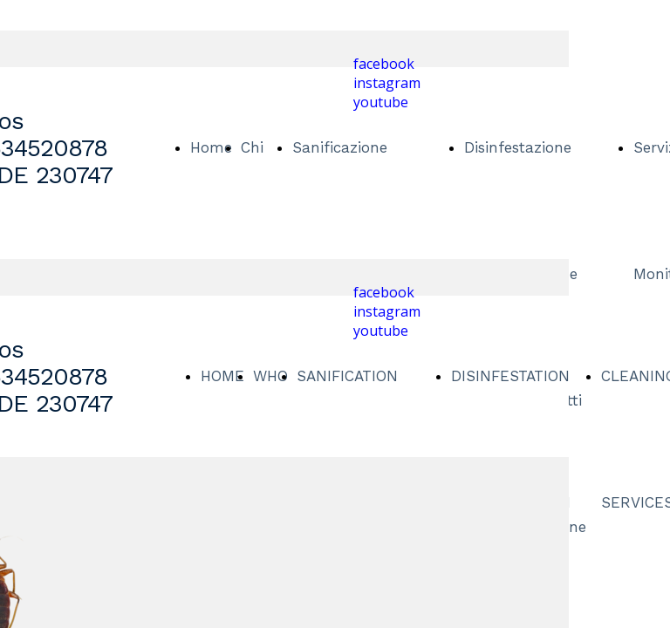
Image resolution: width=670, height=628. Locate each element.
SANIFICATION (347, 376)
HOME (222, 376)
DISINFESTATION (510, 376)
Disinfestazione (517, 147)
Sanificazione (339, 147)
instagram (386, 82)
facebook (383, 63)
